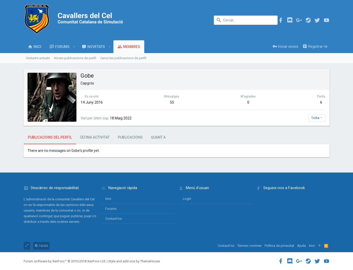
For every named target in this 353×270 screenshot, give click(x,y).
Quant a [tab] (158, 137)
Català (41, 246)
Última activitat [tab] (95, 137)
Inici (108, 199)
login (187, 199)
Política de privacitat (279, 246)
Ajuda (301, 246)
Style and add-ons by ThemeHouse (134, 261)
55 (172, 102)
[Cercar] (246, 20)
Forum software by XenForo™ (65, 261)
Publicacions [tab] (130, 137)
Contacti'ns (113, 218)
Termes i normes (249, 246)
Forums (110, 209)
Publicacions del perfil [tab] (50, 137)
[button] (74, 46)
